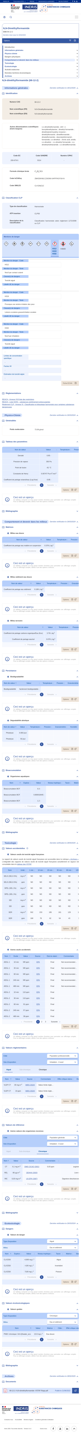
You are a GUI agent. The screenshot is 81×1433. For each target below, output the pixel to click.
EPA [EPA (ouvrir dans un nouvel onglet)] (38, 962)
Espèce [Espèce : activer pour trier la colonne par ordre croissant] (26, 783)
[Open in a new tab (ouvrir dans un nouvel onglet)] (76, 1391)
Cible (5, 1056)
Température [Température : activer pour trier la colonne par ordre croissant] (65, 450)
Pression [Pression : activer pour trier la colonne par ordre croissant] (74, 540)
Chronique (43, 1070)
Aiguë (8, 1070)
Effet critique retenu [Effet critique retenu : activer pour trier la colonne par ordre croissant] (65, 1079)
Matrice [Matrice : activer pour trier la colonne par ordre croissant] (69, 1254)
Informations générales (14, 50)
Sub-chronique (24, 1070)
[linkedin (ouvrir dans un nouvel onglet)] (67, 1428)
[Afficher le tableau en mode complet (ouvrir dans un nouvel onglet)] (75, 490)
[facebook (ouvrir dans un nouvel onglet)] (53, 1428)
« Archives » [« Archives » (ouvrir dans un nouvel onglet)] (73, 859)
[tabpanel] (40, 322)
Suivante (50, 485)
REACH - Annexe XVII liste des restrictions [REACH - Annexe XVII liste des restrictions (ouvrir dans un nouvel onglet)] (18, 399)
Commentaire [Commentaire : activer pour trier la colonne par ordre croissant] (69, 956)
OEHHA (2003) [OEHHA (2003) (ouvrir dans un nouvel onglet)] (31, 1173)
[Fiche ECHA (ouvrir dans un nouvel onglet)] (75, 383)
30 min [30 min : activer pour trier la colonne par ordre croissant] (59, 870)
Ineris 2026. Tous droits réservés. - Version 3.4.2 (17, 1428)
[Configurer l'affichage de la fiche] (70, 40)
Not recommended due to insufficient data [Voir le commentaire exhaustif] (69, 962)
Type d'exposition (9, 1241)
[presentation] (39, 171)
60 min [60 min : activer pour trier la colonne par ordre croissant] (68, 870)
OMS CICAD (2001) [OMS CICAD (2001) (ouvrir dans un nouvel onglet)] (31, 1167)
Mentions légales (28, 1419)
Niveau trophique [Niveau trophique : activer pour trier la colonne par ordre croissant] (54, 783)
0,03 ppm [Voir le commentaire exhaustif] (50, 1167)
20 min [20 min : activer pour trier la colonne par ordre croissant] (49, 870)
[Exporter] (75, 40)
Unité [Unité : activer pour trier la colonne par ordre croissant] (23, 870)
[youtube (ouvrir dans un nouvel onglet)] (60, 1428)
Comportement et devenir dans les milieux (22, 60)
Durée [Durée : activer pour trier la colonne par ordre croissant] (16, 956)
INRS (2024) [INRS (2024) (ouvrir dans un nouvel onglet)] (30, 1085)
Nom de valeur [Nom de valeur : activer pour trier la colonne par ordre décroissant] (21, 540)
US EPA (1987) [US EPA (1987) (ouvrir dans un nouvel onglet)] (31, 1179)
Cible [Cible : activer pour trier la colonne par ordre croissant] (60, 1328)
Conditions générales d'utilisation (44, 1419)
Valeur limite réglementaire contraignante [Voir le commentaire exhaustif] (46, 1085)
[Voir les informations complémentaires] (27, 848)
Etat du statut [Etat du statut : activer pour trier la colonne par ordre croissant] (52, 956)
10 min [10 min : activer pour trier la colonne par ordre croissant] (40, 870)
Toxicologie (9, 63)
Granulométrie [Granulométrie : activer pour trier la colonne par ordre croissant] (60, 727)
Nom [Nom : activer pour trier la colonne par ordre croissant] (10, 870)
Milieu (5, 1248)
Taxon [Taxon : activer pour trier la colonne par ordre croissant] (67, 783)
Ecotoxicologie (11, 66)
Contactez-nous (8, 1419)
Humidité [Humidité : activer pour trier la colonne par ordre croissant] (73, 727)
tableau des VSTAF (24, 864)
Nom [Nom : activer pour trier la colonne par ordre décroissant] (11, 783)
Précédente (31, 485)
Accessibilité (18, 1419)
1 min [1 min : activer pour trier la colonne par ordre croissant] (31, 870)
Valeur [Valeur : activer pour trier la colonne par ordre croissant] (48, 450)
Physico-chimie (11, 53)
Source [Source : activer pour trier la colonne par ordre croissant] (37, 956)
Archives (8, 76)
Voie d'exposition (9, 1062)
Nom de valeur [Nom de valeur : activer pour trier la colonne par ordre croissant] (20, 450)
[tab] (6, 248)
